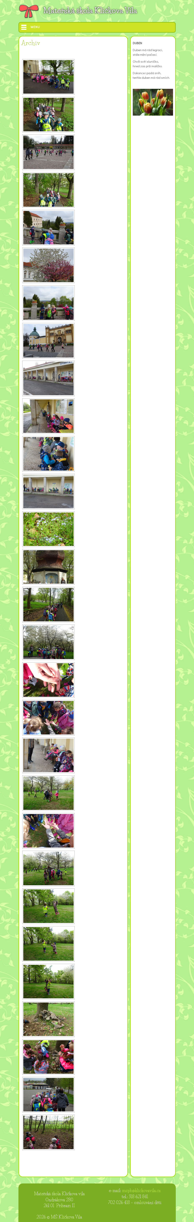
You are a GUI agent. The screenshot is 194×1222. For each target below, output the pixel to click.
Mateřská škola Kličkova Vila (90, 10)
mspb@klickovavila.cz (141, 1190)
